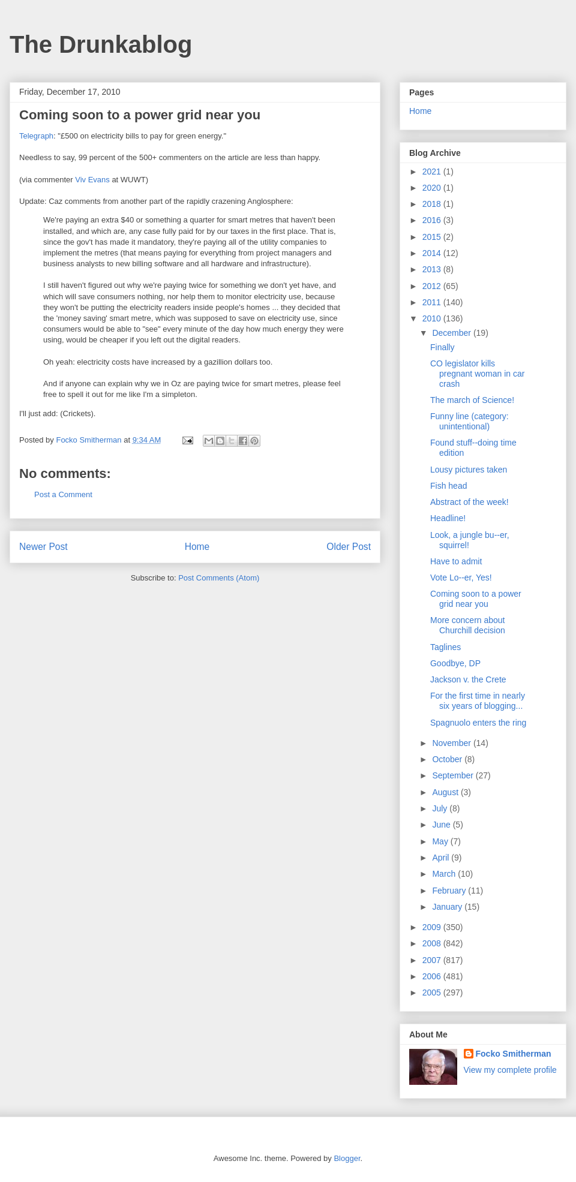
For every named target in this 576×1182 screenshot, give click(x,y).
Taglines (445, 647)
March (445, 874)
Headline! (448, 518)
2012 (432, 286)
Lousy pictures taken (468, 469)
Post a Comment (63, 494)
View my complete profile (510, 1070)
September (453, 775)
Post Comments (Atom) (218, 577)
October (448, 759)
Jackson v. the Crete (468, 679)
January (448, 907)
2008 (432, 943)
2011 (432, 302)
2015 (432, 237)
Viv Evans (92, 179)
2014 (432, 253)
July (440, 808)
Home (197, 547)
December (452, 333)
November (452, 743)
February (450, 890)
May (441, 841)
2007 (432, 960)
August (446, 792)
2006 (432, 976)
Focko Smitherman (513, 1053)
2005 (432, 992)
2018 (432, 204)
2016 (432, 220)
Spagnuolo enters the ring (478, 722)
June (442, 824)
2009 (432, 927)
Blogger (347, 1158)
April (441, 857)
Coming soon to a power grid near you (475, 599)
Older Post (348, 547)
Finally (442, 347)
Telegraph (36, 135)
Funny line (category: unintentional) (469, 421)
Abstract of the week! (469, 502)
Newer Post (43, 547)
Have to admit (456, 561)
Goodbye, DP (455, 663)
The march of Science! (472, 400)
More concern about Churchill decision (467, 625)
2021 (432, 171)
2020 (432, 188)
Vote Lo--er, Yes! (461, 577)
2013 (432, 269)
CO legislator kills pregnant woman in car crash (477, 374)
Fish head (448, 486)
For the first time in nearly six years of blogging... (477, 701)
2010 (432, 318)
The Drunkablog (101, 44)
